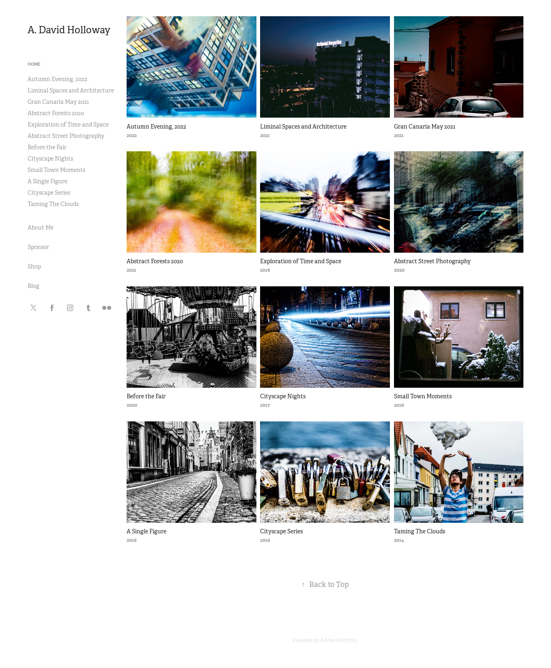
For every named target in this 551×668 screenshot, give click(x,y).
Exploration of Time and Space (68, 124)
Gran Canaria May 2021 (58, 101)
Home (34, 64)
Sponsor (38, 247)
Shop (34, 266)
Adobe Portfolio (339, 640)
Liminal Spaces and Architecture (71, 90)
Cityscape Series (49, 192)
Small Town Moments (56, 170)
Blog (33, 286)
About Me (41, 227)
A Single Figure (47, 181)
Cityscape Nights (50, 158)
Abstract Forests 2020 (56, 113)
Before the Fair (47, 147)
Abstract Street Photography (66, 136)
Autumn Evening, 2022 (57, 79)
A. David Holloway (69, 30)
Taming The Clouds (53, 204)
